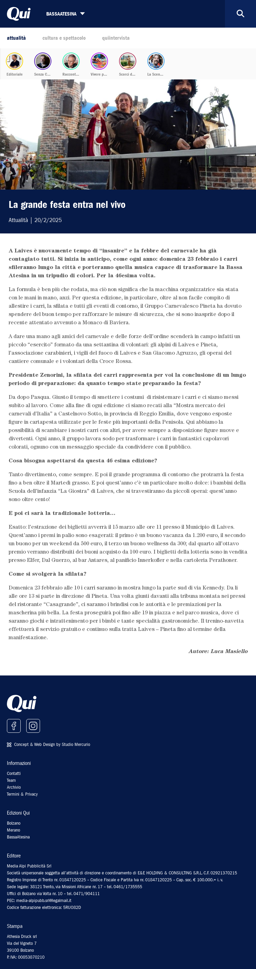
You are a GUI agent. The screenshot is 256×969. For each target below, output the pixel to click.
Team (11, 780)
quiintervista (116, 38)
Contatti (14, 773)
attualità (16, 38)
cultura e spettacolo (64, 38)
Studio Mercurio (76, 744)
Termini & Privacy (22, 794)
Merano (13, 830)
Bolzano (13, 823)
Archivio (14, 787)
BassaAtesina (18, 837)
